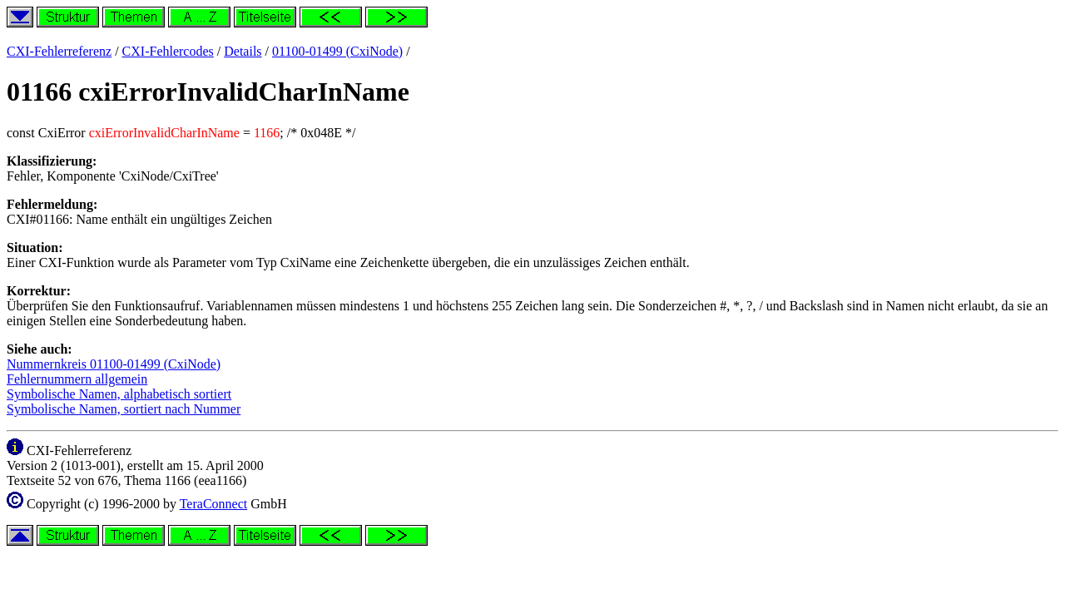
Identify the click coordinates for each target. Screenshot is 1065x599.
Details (242, 51)
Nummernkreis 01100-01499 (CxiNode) (113, 364)
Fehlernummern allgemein (77, 379)
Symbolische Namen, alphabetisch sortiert (119, 394)
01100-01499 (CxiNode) (337, 51)
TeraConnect (214, 504)
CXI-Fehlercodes (168, 51)
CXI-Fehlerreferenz (59, 51)
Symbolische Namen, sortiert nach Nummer (123, 409)
